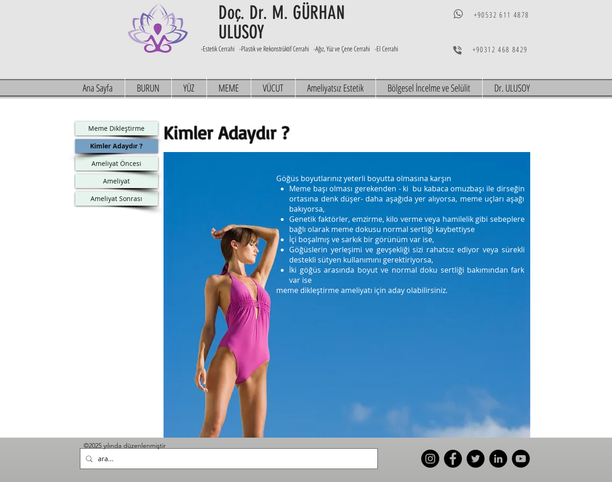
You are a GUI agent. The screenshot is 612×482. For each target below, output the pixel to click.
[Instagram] (430, 459)
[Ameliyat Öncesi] (116, 164)
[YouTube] (521, 459)
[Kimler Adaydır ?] (116, 146)
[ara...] (228, 459)
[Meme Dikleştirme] (116, 128)
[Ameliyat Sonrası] (116, 199)
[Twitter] (476, 459)
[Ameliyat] (116, 181)
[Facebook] (453, 459)
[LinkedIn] (498, 459)
